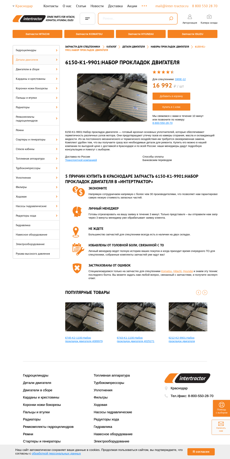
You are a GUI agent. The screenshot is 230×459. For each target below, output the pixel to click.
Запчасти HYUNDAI (141, 34)
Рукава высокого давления (33, 252)
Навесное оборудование (31, 233)
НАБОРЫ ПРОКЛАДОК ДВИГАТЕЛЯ (170, 45)
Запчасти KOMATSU (89, 34)
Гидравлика (23, 223)
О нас (67, 6)
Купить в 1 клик (171, 105)
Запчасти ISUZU (193, 34)
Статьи (81, 6)
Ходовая (37, 195)
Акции (132, 6)
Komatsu (166, 269)
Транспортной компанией (81, 158)
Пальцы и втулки (37, 96)
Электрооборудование (30, 242)
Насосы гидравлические (37, 204)
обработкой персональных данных (56, 453)
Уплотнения (37, 176)
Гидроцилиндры (37, 48)
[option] (112, 96)
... (145, 4)
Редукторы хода (37, 214)
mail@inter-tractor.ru (171, 6)
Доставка (115, 6)
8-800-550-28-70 (163, 121)
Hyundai (188, 269)
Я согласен (201, 451)
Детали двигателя (37, 58)
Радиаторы (37, 105)
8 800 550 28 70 (204, 6)
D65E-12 (180, 77)
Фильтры (37, 185)
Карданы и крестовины (37, 77)
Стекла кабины (37, 147)
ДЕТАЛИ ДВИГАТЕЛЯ (133, 45)
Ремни (20, 128)
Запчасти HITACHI (36, 34)
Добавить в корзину (171, 94)
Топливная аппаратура (37, 157)
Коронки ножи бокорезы (37, 86)
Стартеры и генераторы (37, 138)
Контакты (50, 6)
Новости (97, 6)
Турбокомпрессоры (37, 166)
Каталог (111, 45)
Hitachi (177, 269)
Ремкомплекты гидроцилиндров (37, 117)
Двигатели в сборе (37, 67)
